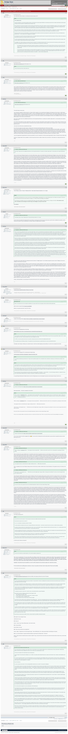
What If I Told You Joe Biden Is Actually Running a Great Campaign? (34, 318)
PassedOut (5, 286)
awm (4, 77)
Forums (2, 5)
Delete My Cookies (11, 732)
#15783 (66, 77)
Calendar (9, 5)
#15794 (66, 381)
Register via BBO (55, 3)
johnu (4, 326)
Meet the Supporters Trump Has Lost (21, 576)
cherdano (4, 315)
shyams (4, 211)
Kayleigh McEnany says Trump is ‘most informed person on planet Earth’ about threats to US (28, 331)
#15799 (66, 573)
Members (5, 5)
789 (12, 8)
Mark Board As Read (16, 732)
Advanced (67, 5)
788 (10, 8)
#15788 (66, 226)
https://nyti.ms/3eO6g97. (28, 306)
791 (15, 8)
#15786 (66, 187)
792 (17, 8)
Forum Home (6, 732)
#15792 (66, 326)
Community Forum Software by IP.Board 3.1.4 (61, 732)
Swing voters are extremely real (19, 104)
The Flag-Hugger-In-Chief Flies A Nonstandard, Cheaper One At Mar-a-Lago (25, 354)
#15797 (66, 511)
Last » (21, 8)
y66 (3, 12)
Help (65, 3)
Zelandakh (5, 145)
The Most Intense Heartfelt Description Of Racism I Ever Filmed (23, 289)
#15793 (66, 349)
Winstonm (5, 187)
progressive (22, 400)
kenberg (4, 99)
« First (7, 8)
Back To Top (2, 732)
